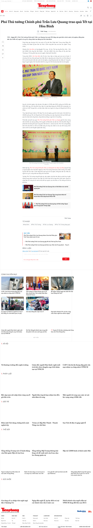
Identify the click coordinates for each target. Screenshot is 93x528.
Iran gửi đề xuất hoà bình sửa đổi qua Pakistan (57, 472)
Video (86, 11)
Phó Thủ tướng (39, 97)
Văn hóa (61, 11)
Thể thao (48, 11)
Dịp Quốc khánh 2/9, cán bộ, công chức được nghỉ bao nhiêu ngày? (61, 312)
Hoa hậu (82, 11)
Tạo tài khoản (34, 251)
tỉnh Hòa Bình (36, 56)
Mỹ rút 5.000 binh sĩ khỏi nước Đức (77, 451)
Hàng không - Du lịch (6, 523)
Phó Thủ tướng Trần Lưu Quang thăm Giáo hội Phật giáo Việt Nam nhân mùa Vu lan (40, 236)
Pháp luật (42, 11)
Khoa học (76, 11)
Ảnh (23, 515)
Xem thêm (91, 11)
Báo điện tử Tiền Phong (46, 5)
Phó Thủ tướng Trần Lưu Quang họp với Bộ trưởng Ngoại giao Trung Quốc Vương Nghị (51, 204)
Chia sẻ (3, 46)
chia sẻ (81, 16)
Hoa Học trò (60, 1)
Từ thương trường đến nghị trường (14, 365)
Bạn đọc (77, 520)
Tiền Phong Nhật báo (39, 1)
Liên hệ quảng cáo (25, 526)
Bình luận (3, 54)
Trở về (3, 58)
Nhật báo (14, 515)
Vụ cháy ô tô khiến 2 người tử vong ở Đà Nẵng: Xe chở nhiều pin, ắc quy (11, 312)
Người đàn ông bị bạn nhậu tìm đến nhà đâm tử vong (46, 396)
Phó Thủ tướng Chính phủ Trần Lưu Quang (49, 120)
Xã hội (6, 11)
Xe (57, 11)
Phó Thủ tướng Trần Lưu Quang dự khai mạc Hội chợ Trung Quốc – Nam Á (47, 245)
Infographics (58, 515)
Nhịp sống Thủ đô (26, 523)
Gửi (66, 259)
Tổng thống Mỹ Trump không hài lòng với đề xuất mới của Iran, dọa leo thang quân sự (45, 453)
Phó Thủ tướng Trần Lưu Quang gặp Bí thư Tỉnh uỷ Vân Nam (43, 241)
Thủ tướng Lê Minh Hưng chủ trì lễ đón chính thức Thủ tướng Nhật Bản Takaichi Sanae (36, 293)
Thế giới (32, 11)
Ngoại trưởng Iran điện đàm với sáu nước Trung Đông (10, 472)
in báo (87, 16)
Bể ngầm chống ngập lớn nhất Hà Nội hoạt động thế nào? (62, 292)
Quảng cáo (75, 1)
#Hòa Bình (26, 224)
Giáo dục (71, 11)
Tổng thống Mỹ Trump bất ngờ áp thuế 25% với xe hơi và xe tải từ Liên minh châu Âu (81, 473)
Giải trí (65, 11)
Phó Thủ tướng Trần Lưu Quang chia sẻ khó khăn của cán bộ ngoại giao (51, 187)
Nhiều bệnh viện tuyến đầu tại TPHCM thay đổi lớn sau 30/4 (74, 501)
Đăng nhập (25, 251)
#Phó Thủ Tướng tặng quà (62, 224)
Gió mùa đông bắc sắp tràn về (35, 311)
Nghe (3, 42)
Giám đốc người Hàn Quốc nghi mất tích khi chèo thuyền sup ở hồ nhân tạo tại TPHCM (11, 331)
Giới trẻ (36, 11)
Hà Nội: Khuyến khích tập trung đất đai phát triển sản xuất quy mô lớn (36, 331)
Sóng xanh (16, 11)
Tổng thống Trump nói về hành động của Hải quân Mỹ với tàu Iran (15, 452)
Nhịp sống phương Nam (38, 523)
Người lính (53, 11)
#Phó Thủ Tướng (36, 224)
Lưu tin (3, 50)
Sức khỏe (26, 11)
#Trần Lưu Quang (48, 224)
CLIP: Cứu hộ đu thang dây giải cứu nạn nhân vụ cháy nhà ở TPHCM (11, 292)
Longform (47, 515)
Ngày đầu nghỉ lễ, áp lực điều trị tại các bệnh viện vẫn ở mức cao (45, 501)
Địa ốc (21, 11)
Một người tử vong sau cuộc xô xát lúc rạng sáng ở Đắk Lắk (76, 396)
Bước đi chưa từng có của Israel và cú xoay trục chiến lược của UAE (34, 472)
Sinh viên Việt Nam (50, 1)
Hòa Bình (31, 49)
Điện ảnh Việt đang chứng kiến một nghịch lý (15, 424)
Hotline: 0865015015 (27, 1)
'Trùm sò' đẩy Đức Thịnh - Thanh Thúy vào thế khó (45, 424)
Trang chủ (2, 11)
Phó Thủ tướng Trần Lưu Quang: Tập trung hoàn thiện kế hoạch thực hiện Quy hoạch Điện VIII (50, 195)
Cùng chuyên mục (9, 274)
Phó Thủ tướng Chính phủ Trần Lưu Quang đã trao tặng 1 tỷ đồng (47, 167)
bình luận (91, 16)
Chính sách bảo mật (84, 526)
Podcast (35, 515)
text (84, 16)
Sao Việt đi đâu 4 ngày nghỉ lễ (74, 423)
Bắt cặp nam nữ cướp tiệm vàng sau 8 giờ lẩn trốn (15, 396)
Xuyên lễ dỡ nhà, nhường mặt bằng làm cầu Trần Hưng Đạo (62, 331)
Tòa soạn (67, 1)
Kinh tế (11, 11)
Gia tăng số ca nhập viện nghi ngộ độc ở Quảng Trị (14, 501)
